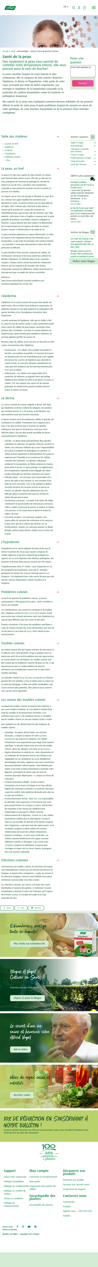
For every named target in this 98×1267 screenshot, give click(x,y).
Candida (14, 895)
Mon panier (34, 1187)
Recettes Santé (22, 1096)
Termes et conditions (13, 1203)
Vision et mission (10, 1234)
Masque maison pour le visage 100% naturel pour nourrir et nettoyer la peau (82, 254)
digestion (8, 822)
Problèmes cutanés (12, 157)
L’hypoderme (10, 154)
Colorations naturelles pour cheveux (80, 150)
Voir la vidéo (21, 1050)
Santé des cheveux (78, 164)
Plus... (8, 160)
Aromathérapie (77, 146)
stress (29, 631)
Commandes (69, 1207)
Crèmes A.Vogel (77, 155)
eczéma (25, 613)
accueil (5, 51)
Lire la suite (76, 204)
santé (13, 51)
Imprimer (41, 908)
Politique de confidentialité (16, 1191)
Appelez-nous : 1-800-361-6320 (77, 1216)
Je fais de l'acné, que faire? (82, 208)
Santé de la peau (77, 161)
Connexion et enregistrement (43, 1182)
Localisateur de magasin (74, 1194)
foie (35, 799)
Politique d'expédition (14, 1187)
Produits (67, 1212)
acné (32, 613)
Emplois (66, 1221)
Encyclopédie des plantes (41, 1210)
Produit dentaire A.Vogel (81, 158)
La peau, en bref (11, 144)
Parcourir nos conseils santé (76, 1190)
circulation (9, 845)
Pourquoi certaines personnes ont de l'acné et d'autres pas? (82, 185)
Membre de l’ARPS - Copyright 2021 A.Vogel (21, 1239)
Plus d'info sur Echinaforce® (29, 944)
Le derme (8, 150)
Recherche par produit (73, 1185)
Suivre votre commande (15, 1182)
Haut (24, 908)
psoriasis (46, 749)
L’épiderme (9, 147)
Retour (8, 908)
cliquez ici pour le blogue (28, 999)
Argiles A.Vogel (77, 143)
